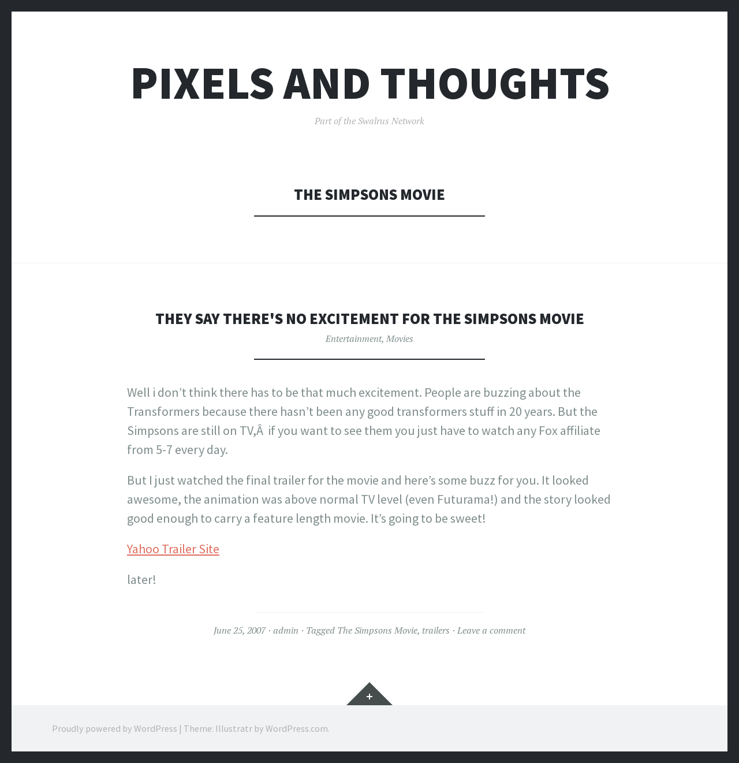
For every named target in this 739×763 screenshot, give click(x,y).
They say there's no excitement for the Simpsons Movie (369, 318)
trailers (436, 630)
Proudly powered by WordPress (114, 728)
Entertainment (354, 338)
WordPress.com (297, 728)
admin (285, 630)
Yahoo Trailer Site (173, 549)
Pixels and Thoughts (370, 83)
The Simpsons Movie (377, 630)
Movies (399, 338)
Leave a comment (491, 630)
